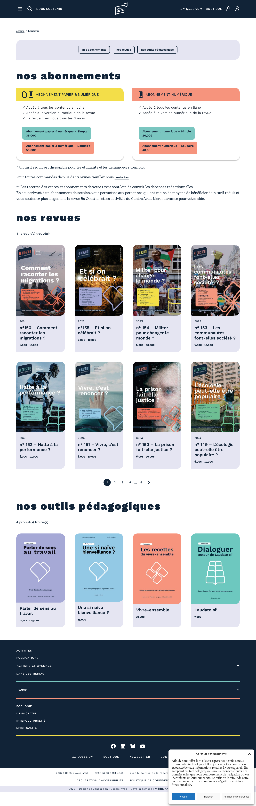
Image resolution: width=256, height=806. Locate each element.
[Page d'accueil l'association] (121, 8)
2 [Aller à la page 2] (115, 496)
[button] (249, 753)
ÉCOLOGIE (24, 720)
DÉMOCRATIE (26, 727)
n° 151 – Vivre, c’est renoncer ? (96, 454)
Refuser (208, 796)
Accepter (183, 796)
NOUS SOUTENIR (49, 8)
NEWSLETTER (140, 771)
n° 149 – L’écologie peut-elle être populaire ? (212, 460)
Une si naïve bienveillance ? (95, 624)
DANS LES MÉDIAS (31, 687)
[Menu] (20, 8)
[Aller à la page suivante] (148, 496)
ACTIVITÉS (24, 664)
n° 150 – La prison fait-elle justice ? (156, 454)
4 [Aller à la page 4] (130, 496)
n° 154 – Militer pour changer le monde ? (153, 334)
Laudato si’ (206, 623)
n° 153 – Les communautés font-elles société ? (210, 336)
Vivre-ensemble (154, 623)
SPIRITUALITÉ (27, 742)
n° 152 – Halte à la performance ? (40, 454)
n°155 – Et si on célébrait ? (95, 331)
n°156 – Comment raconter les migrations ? (40, 334)
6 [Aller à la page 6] (141, 496)
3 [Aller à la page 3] (122, 496)
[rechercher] (29, 8)
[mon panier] (228, 8)
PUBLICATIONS (28, 672)
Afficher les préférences (236, 796)
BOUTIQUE (214, 8)
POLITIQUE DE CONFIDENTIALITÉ (155, 794)
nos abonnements (93, 50)
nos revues (123, 50)
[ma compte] (237, 8)
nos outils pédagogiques (158, 50)
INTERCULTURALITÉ (32, 734)
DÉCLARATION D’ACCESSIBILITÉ (99, 794)
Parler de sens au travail (39, 624)
